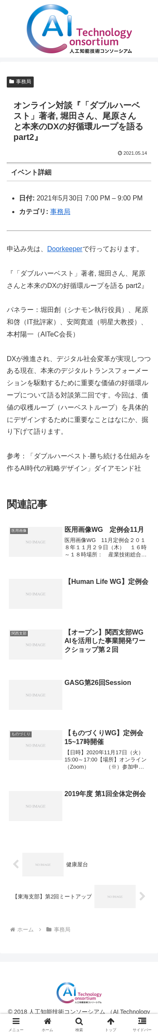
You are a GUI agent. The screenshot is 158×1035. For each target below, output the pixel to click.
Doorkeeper (65, 248)
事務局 (20, 82)
